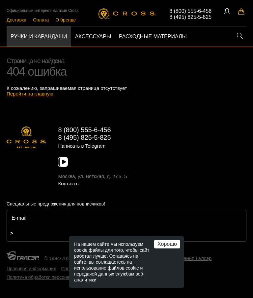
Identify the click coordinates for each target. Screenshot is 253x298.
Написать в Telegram (81, 146)
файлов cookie (123, 268)
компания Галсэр (191, 258)
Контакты (68, 183)
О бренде (65, 19)
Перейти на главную (30, 93)
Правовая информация (31, 268)
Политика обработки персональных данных (53, 277)
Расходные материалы (153, 36)
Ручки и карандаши (39, 36)
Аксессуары (93, 36)
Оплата (41, 19)
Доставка (16, 19)
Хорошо (167, 244)
